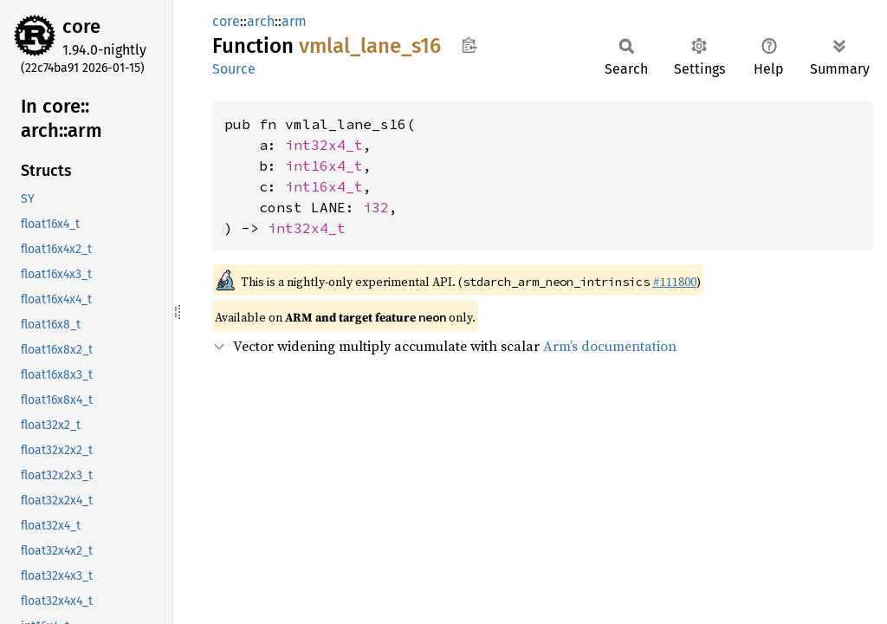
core (81, 26)
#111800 (674, 281)
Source (234, 69)
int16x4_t (324, 165)
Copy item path (469, 45)
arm (294, 21)
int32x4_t (324, 144)
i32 (376, 207)
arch (261, 21)
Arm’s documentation (610, 345)
